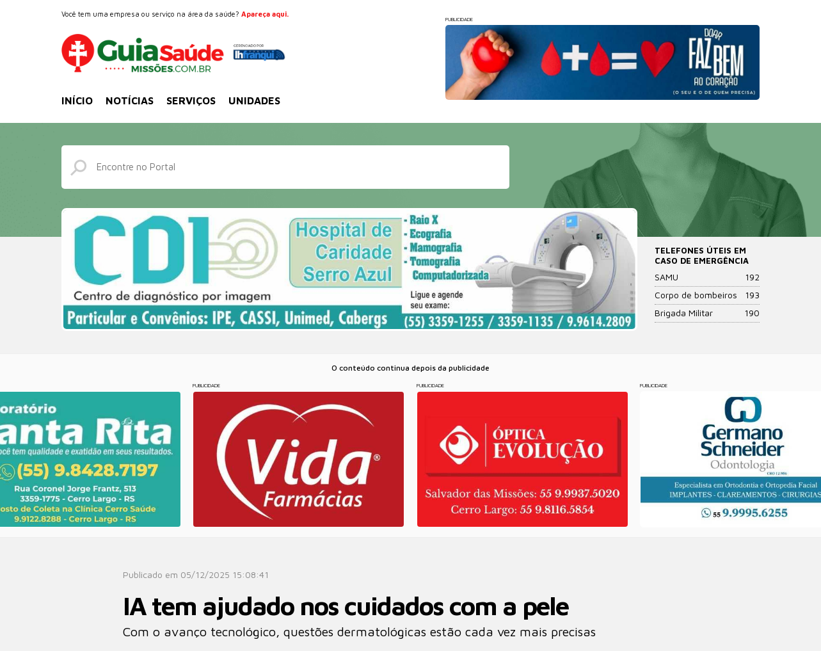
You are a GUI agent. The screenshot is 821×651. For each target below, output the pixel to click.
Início (77, 100)
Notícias (130, 100)
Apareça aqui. (265, 14)
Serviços (191, 100)
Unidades (254, 100)
